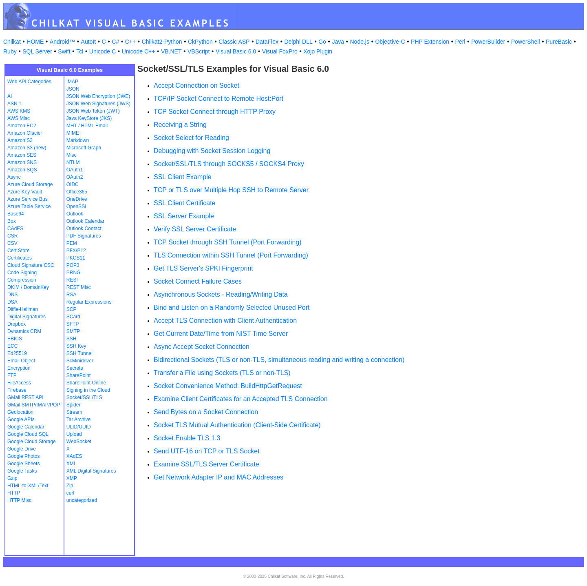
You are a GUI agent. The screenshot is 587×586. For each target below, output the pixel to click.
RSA (71, 294)
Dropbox (16, 324)
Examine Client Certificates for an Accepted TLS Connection (241, 398)
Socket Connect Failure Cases (198, 281)
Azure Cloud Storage (30, 184)
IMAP (72, 81)
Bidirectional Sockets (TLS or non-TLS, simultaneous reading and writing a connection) (279, 359)
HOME (35, 41)
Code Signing (22, 272)
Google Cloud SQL (28, 434)
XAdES (74, 456)
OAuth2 (74, 177)
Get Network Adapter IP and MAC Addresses (218, 477)
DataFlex (267, 41)
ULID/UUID (78, 427)
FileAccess (19, 383)
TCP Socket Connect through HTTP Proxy (215, 111)
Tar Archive (78, 419)
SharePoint (78, 375)
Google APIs (21, 419)
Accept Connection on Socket (196, 85)
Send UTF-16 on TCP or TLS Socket (207, 451)
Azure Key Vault (24, 192)
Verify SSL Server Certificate (195, 229)
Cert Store (18, 250)
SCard (73, 317)
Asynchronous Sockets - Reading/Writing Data (221, 294)
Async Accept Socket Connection (201, 346)
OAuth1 (74, 170)
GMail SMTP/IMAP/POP (33, 405)
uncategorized (81, 500)
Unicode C (102, 51)
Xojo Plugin (317, 51)
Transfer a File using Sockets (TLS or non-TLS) (222, 372)
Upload (74, 434)
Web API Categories (29, 81)
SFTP (72, 324)
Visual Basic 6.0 (236, 51)
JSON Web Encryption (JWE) (98, 96)
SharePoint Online (86, 383)
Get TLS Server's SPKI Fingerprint (203, 268)
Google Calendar (25, 427)
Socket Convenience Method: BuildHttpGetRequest (228, 385)
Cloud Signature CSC (30, 265)
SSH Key (76, 346)
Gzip (12, 478)
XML (71, 463)
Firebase (16, 390)
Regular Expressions (89, 302)
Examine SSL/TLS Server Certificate (206, 464)
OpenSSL (77, 206)
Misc (71, 155)
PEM (71, 243)
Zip (69, 485)
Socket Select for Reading (191, 137)
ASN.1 (14, 104)
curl (70, 493)
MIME (72, 133)
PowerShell (525, 41)
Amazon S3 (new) (26, 148)
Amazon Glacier (24, 133)
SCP (71, 309)
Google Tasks (22, 471)
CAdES (15, 228)
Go (322, 41)
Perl (460, 41)
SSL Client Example (183, 176)
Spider (73, 405)
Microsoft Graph (83, 148)
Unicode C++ (138, 51)
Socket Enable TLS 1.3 (187, 438)
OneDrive (76, 199)
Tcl (79, 51)
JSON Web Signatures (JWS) (98, 104)
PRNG (73, 272)
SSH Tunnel (79, 353)
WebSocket (78, 441)
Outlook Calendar (85, 221)
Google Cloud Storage (31, 441)
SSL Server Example (184, 216)
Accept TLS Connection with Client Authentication (225, 320)
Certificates (19, 258)
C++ (130, 41)
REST (72, 280)
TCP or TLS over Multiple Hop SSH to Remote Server (231, 189)
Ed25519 (17, 353)
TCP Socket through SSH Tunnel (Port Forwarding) (228, 242)
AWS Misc (18, 118)
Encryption (19, 368)
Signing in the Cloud (88, 390)
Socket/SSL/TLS (84, 397)
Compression (21, 280)
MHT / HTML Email (87, 126)
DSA (12, 302)
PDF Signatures (83, 236)
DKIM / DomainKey (28, 287)
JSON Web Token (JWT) (93, 111)
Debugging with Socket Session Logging (212, 150)
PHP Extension (430, 41)
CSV (12, 243)
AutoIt (88, 41)
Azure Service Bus (27, 199)
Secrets (74, 368)
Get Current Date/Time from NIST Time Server (221, 333)
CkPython (200, 41)
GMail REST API (25, 397)
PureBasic (559, 41)
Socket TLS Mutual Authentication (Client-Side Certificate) (237, 425)
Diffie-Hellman (22, 309)
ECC (12, 346)
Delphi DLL (298, 41)
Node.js (359, 41)
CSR (12, 236)
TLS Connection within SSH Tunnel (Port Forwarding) (231, 255)
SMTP (73, 331)
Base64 (15, 214)
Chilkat (12, 41)
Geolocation (20, 412)
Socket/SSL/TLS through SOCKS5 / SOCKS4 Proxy (229, 163)
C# (115, 41)
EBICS (14, 339)
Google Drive (21, 449)
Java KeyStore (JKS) (89, 118)
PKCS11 (75, 258)
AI (9, 96)
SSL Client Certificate (184, 203)
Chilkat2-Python (162, 41)
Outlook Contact (84, 228)
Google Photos (23, 456)
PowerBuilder (488, 41)
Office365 (76, 192)
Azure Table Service (29, 206)
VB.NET (171, 51)
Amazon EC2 (21, 126)
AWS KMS (18, 111)
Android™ (62, 41)
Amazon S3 (20, 140)
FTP (12, 375)
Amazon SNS (22, 162)
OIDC (72, 184)
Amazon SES (21, 155)
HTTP (13, 493)
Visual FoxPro (280, 51)
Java (338, 41)
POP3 (72, 265)
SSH (71, 339)
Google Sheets (23, 463)
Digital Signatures (26, 317)
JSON (72, 89)
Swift (64, 51)
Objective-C (390, 41)
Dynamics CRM (24, 331)
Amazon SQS (22, 170)
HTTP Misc (19, 500)
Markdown (77, 140)
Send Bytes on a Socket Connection (206, 411)
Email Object (21, 361)
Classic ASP (233, 41)
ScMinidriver (79, 361)
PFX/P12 (76, 250)
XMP (71, 478)
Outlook (74, 214)
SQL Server (37, 51)
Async (14, 177)
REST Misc (78, 287)
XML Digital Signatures (91, 471)
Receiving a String (180, 124)
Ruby (10, 51)
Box (11, 221)
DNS (12, 294)
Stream (74, 412)
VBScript (199, 51)
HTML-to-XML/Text (28, 485)
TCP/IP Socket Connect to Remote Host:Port (218, 98)
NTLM (73, 162)
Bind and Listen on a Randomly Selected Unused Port (231, 307)
